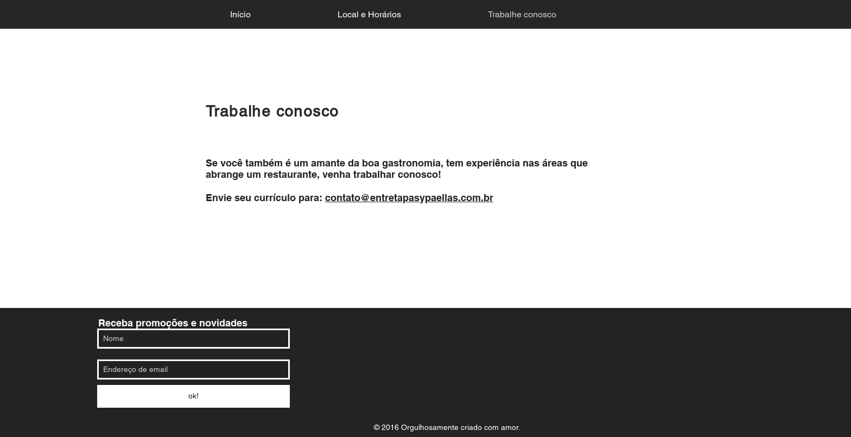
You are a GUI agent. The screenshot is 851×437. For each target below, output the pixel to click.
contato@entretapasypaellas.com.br (409, 197)
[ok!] (193, 396)
